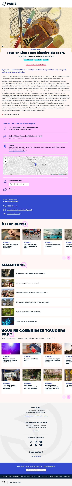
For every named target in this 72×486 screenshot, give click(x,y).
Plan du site (67, 476)
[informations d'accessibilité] (19, 184)
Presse (38, 476)
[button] (35, 164)
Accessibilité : (24, 476)
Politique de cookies (56, 476)
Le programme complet (17, 151)
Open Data (45, 476)
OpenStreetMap (61, 174)
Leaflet (52, 174)
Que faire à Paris (15, 482)
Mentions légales (6, 476)
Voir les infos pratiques (36, 65)
